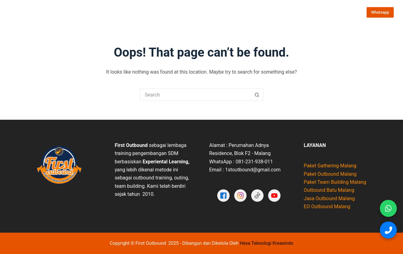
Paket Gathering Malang (330, 166)
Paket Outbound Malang (330, 174)
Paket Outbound (139, 12)
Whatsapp (380, 12)
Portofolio (210, 12)
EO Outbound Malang (327, 206)
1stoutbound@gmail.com (252, 170)
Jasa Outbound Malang (329, 198)
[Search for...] (195, 94)
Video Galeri (268, 12)
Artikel (295, 12)
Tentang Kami (177, 12)
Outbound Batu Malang (329, 190)
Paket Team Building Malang (335, 182)
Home (106, 12)
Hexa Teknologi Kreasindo (266, 243)
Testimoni (238, 12)
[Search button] (257, 94)
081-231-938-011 (254, 162)
